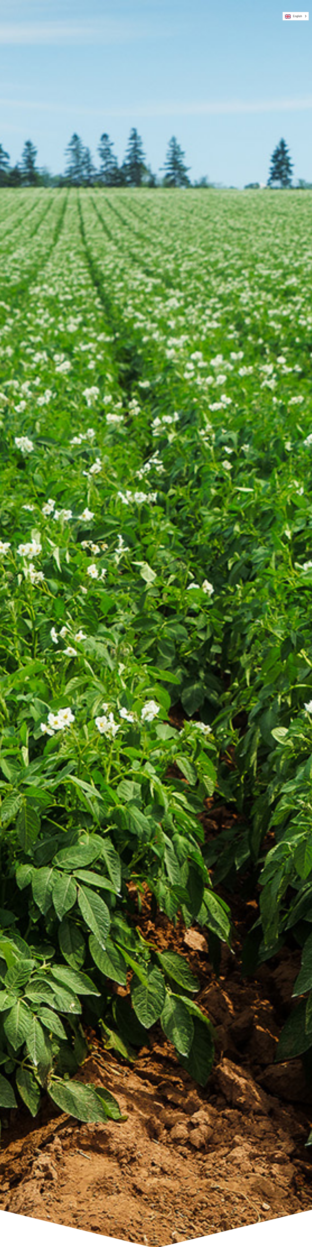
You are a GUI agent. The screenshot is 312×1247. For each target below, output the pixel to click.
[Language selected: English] (296, 16)
